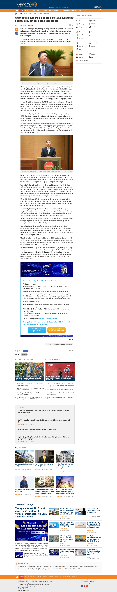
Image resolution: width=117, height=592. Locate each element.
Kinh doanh (38, 469)
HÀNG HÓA (32, 10)
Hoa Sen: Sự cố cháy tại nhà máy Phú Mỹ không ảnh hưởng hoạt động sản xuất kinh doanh (67, 511)
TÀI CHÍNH (44, 10)
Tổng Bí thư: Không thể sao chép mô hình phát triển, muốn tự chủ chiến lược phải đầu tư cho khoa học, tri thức (61, 385)
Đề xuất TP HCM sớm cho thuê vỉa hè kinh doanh (60, 389)
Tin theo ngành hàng (84, 16)
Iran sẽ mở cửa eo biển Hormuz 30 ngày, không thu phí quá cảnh (93, 510)
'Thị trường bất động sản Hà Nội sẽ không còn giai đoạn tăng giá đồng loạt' (66, 538)
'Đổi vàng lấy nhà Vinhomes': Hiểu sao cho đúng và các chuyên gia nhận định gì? (64, 466)
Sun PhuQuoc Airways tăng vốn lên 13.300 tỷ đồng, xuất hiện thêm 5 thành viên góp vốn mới (93, 525)
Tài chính (17, 469)
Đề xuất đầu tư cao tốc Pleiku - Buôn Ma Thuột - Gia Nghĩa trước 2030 (60, 393)
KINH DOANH (74, 10)
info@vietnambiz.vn (25, 589)
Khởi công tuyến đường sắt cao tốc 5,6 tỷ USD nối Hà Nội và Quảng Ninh (30, 384)
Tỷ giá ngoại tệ (31, 566)
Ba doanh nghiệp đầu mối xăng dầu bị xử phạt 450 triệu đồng (37, 429)
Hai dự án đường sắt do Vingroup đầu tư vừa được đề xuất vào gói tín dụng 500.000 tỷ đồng (30, 398)
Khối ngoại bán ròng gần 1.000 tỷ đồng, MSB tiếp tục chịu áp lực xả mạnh (67, 551)
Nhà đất (62, 543)
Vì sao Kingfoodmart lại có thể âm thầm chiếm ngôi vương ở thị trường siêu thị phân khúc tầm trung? (44, 491)
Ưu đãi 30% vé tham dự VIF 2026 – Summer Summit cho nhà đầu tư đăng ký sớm (36, 555)
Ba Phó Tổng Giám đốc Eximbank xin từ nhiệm (24, 465)
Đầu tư (40, 14)
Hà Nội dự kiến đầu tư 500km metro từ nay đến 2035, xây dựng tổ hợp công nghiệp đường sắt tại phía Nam (29, 378)
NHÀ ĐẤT (51, 10)
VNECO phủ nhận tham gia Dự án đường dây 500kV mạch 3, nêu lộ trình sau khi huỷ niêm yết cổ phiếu (65, 491)
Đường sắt (24, 354)
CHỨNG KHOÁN (57, 10)
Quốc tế (88, 515)
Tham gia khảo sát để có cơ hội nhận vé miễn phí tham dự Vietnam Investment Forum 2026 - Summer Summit (31, 512)
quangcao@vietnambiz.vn (90, 583)
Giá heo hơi (59, 566)
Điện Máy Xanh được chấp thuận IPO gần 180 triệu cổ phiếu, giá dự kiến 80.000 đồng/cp (94, 538)
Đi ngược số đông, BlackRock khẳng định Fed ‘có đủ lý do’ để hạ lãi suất (93, 552)
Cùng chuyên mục (54, 359)
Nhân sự (46, 14)
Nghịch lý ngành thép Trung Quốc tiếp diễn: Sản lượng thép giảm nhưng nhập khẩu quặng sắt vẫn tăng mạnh (43, 438)
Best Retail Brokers (59, 569)
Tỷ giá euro (52, 566)
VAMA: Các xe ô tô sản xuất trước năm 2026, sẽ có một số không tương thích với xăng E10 (44, 421)
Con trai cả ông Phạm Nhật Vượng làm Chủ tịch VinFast (44, 465)
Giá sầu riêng (31, 569)
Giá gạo (44, 569)
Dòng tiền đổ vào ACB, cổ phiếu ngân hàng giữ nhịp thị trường (67, 524)
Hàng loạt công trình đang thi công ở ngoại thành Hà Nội (60, 398)
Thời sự (19, 14)
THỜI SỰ (21, 10)
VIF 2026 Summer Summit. (48, 319)
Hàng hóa (20, 424)
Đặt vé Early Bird (37, 330)
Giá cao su (50, 569)
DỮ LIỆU (80, 10)
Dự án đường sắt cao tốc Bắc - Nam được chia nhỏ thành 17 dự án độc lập (30, 389)
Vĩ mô (25, 14)
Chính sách (32, 14)
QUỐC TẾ (39, 10)
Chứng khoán (59, 496)
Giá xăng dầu (93, 566)
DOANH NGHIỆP (66, 10)
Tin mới (21, 407)
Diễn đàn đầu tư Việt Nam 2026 (73, 569)
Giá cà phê (65, 566)
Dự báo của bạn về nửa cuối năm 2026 (56, 330)
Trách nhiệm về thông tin (23, 590)
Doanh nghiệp (59, 471)
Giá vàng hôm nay (22, 566)
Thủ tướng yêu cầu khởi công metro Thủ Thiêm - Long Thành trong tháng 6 (29, 393)
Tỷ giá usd (38, 566)
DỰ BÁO (26, 10)
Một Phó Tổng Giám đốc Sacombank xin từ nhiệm (24, 490)
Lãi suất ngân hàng (84, 566)
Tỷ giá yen (45, 566)
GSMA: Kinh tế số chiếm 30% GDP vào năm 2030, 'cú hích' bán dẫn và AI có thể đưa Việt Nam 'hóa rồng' (59, 378)
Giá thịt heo (38, 569)
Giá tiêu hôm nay (74, 566)
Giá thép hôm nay (22, 569)
